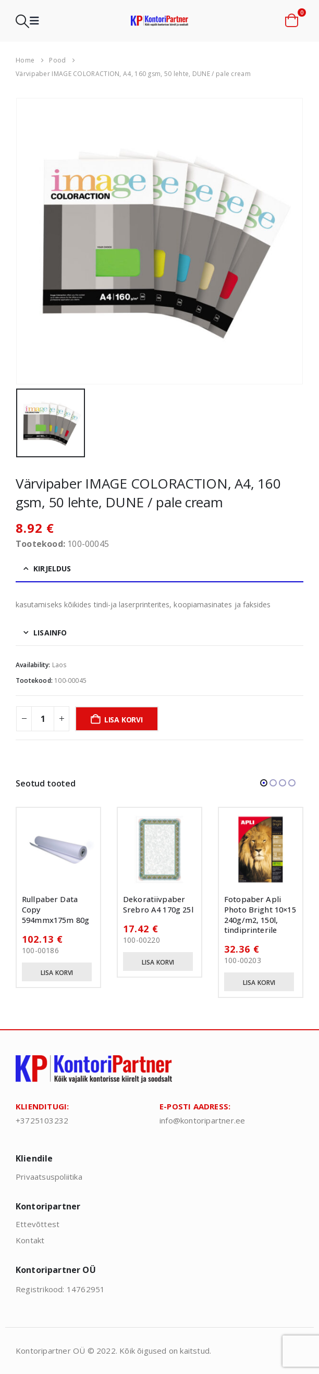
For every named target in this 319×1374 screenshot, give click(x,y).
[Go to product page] (58, 849)
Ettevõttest (37, 1224)
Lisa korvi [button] (57, 972)
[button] (22, 21)
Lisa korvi (123, 720)
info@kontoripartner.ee (202, 1120)
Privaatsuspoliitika (49, 1176)
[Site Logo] (159, 21)
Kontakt (30, 1240)
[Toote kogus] (42, 718)
